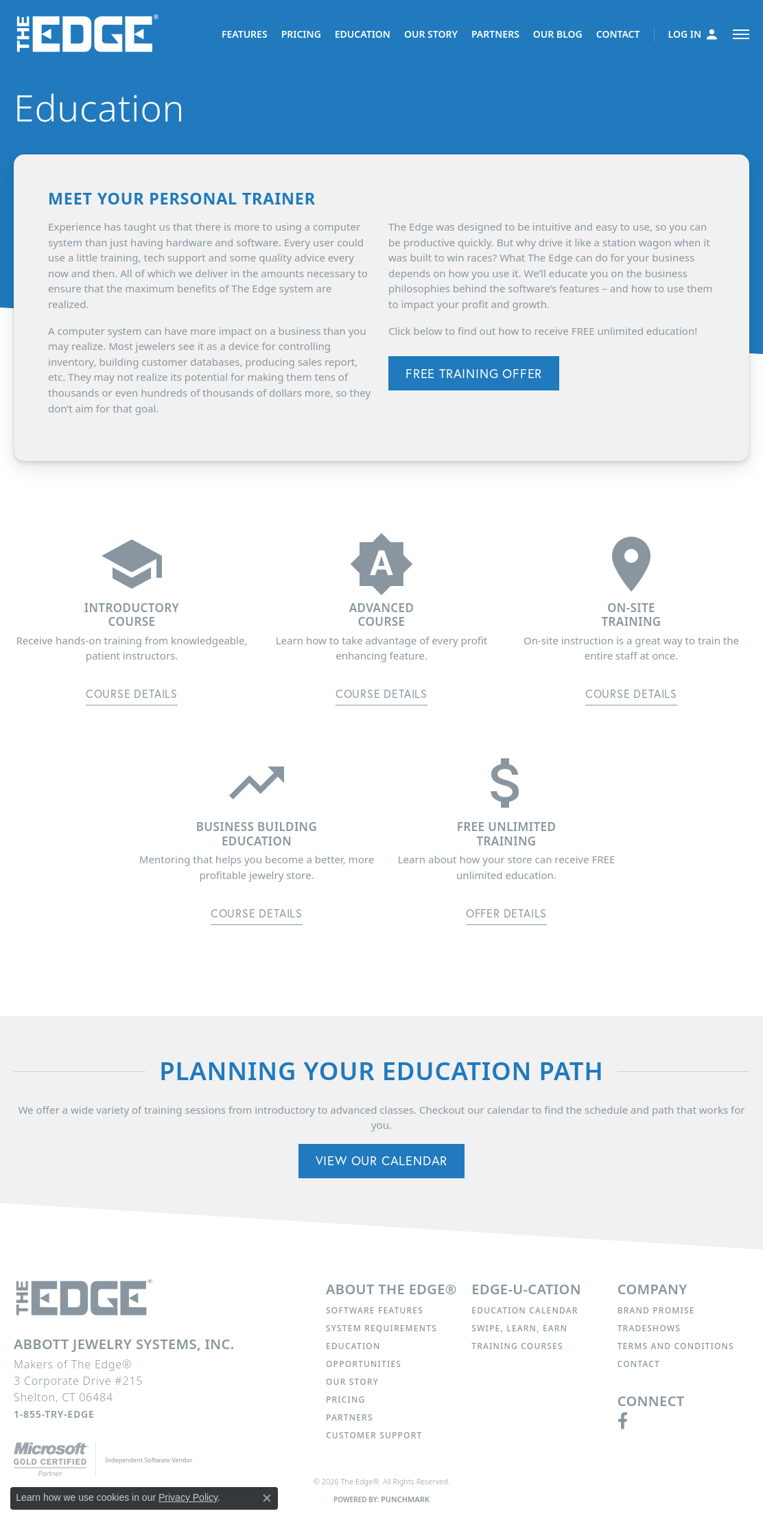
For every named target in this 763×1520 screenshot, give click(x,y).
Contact (639, 1364)
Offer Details (506, 913)
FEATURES (245, 33)
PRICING (301, 33)
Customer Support (374, 1435)
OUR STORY (431, 33)
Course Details (132, 693)
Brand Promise (656, 1310)
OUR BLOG (558, 33)
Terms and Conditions (676, 1346)
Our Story (352, 1382)
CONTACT (618, 33)
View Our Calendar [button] (382, 1160)
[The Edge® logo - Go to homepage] (90, 34)
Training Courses (517, 1346)
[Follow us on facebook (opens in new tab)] (623, 1421)
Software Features (374, 1310)
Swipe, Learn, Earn (519, 1328)
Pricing (345, 1399)
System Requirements (381, 1328)
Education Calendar (524, 1310)
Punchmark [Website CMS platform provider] (405, 1499)
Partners (349, 1417)
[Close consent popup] (267, 1498)
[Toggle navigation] (741, 34)
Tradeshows (649, 1328)
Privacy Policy (188, 1497)
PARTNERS (495, 33)
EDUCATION (362, 33)
